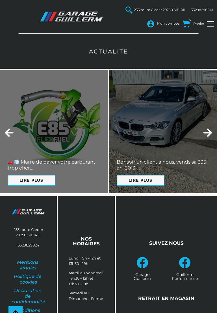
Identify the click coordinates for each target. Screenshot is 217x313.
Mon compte (168, 23)
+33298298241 (201, 10)
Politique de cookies (28, 279)
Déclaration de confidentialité (28, 296)
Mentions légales (28, 265)
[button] (9, 132)
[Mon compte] (150, 23)
